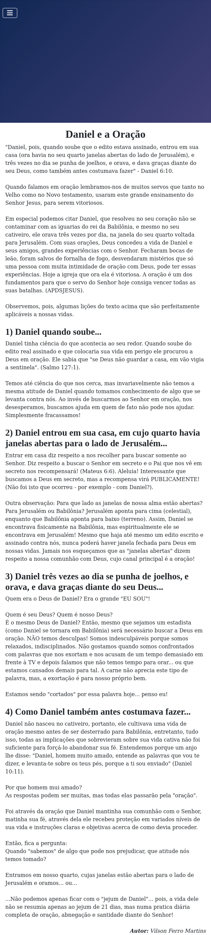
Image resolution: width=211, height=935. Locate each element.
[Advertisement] (105, 73)
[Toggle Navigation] (10, 13)
